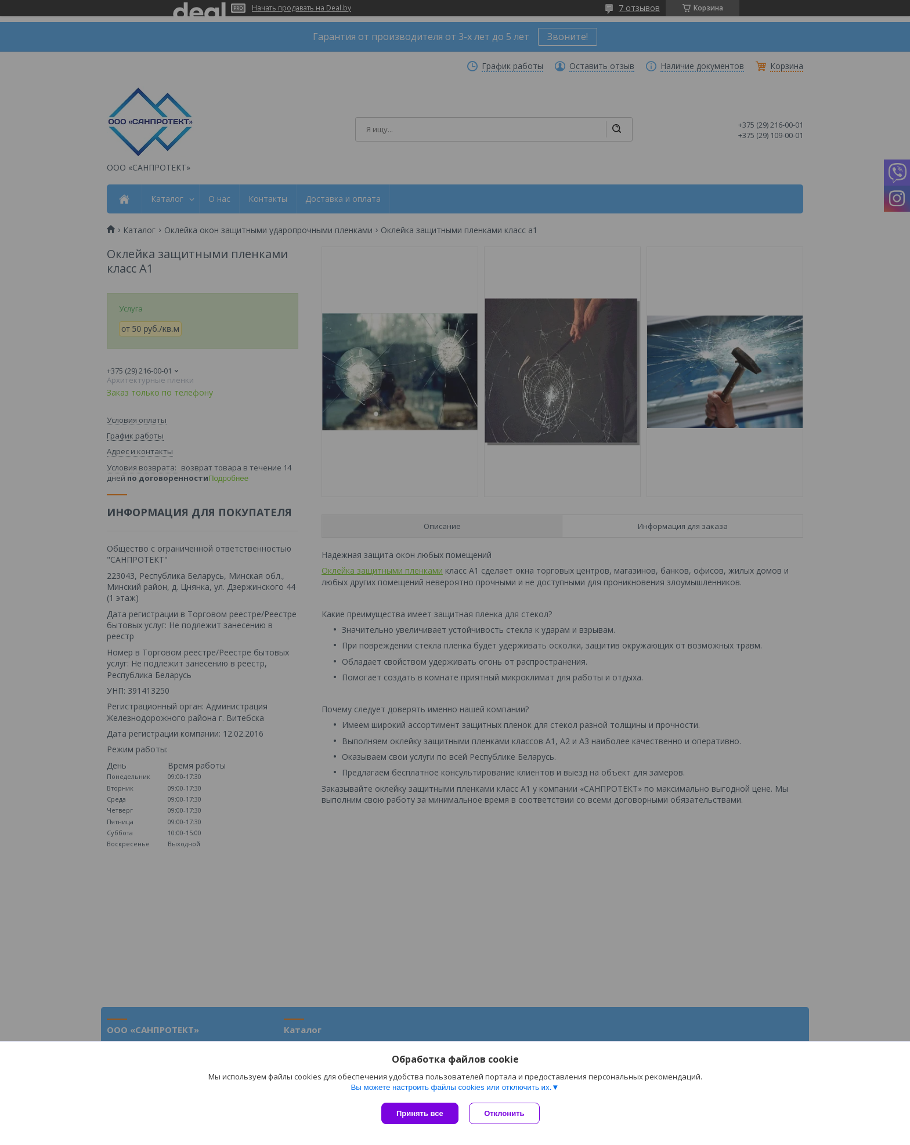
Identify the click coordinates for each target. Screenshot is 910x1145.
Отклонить (505, 1113)
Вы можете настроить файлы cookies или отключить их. (451, 1088)
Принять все (419, 1113)
